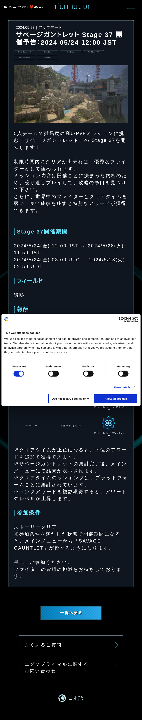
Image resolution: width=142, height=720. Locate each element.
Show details (122, 387)
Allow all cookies (115, 398)
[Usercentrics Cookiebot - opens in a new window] (121, 319)
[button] (71, 703)
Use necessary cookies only (70, 398)
